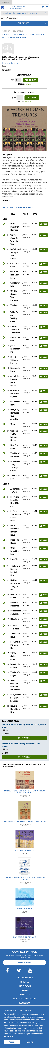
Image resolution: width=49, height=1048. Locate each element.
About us (24, 982)
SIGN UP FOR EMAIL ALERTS (24, 999)
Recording (18, 31)
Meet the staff (24, 986)
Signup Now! (24, 962)
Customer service (24, 978)
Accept (11, 1042)
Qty (12, 79)
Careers (24, 990)
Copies (13, 97)
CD (9, 201)
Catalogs (6, 2)
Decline (30, 1042)
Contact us (24, 994)
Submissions (24, 1003)
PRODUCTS (6, 31)
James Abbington (10, 63)
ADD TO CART (30, 80)
